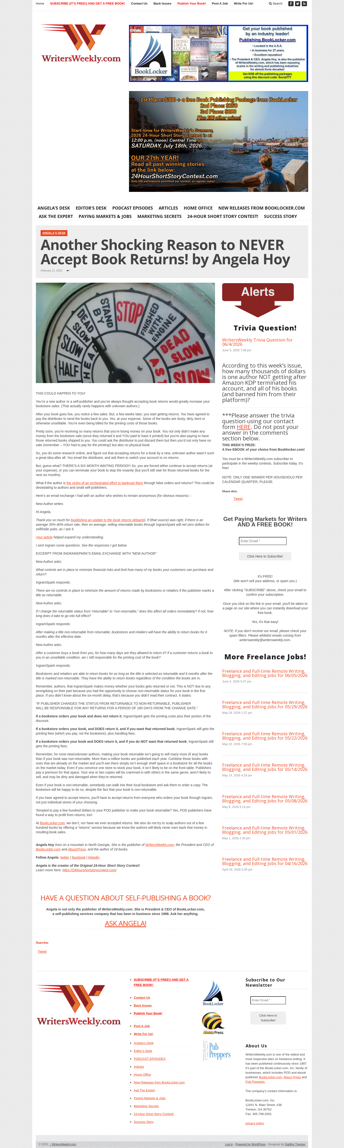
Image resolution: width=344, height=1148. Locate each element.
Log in (229, 1144)
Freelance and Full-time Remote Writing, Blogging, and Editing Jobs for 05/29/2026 (264, 704)
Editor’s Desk (91, 208)
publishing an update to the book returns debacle (108, 520)
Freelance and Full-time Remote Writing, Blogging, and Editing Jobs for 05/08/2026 (264, 799)
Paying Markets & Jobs (105, 216)
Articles (168, 208)
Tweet (42, 951)
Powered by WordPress (251, 1144)
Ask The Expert (56, 216)
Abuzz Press (292, 1077)
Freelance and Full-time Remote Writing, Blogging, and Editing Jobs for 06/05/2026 (264, 673)
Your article (44, 537)
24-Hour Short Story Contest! (222, 216)
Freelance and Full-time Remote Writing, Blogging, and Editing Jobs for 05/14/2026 (264, 767)
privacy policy (255, 1123)
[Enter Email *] (263, 541)
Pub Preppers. (255, 1081)
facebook (79, 857)
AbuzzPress (77, 849)
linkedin (93, 857)
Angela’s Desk (54, 208)
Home (40, 3)
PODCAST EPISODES (132, 208)
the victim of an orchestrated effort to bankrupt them (104, 483)
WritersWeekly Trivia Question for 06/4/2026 (257, 342)
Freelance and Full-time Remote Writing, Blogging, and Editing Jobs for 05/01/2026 (264, 830)
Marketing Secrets (159, 216)
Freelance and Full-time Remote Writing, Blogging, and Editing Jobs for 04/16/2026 (264, 861)
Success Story (280, 216)
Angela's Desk (54, 233)
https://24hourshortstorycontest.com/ (89, 870)
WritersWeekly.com (159, 845)
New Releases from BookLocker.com (261, 208)
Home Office (198, 208)
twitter (64, 857)
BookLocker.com (52, 823)
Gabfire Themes (295, 1144)
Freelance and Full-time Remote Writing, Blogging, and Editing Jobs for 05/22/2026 (264, 736)
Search (276, 3)
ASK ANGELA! (125, 923)
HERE (244, 427)
